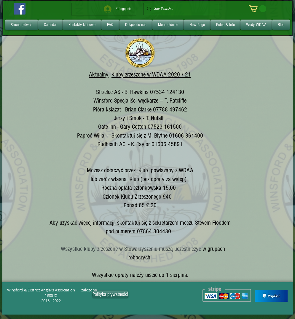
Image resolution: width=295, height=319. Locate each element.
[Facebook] (19, 9)
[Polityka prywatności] (110, 294)
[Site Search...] (180, 9)
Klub (143, 170)
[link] (257, 8)
